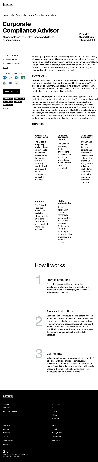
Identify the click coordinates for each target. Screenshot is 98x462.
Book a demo (10, 91)
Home (6, 15)
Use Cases (16, 15)
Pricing (54, 415)
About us (6, 429)
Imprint (54, 429)
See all (5, 68)
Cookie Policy (56, 436)
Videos (54, 411)
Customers (6, 433)
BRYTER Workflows (10, 411)
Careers (5, 436)
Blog (53, 407)
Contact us (6, 444)
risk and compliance (58, 116)
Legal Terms (56, 440)
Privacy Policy (57, 433)
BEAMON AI (7, 407)
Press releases (8, 440)
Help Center (56, 419)
